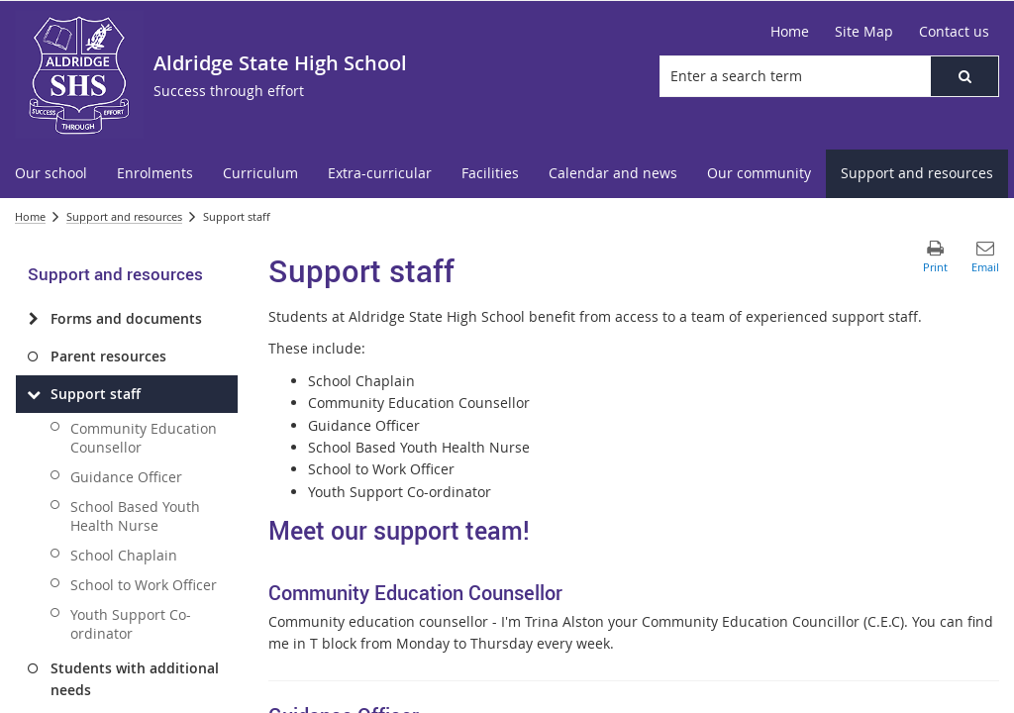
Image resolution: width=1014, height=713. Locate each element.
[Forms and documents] (33, 319)
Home (30, 216)
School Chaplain (123, 555)
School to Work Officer (143, 584)
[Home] (789, 32)
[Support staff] (33, 394)
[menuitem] (51, 174)
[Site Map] (864, 32)
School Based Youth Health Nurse (135, 516)
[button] (964, 76)
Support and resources (124, 216)
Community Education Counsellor (143, 438)
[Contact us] (954, 32)
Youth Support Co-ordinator (130, 624)
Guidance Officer (126, 476)
